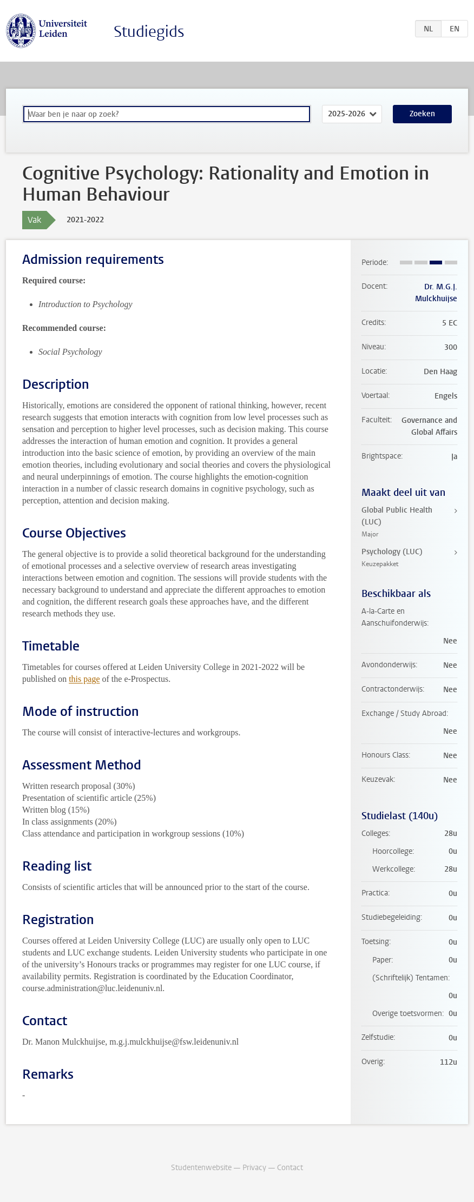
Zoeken (422, 114)
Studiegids (149, 32)
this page (84, 678)
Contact (290, 1168)
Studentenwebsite (201, 1168)
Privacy (254, 1168)
